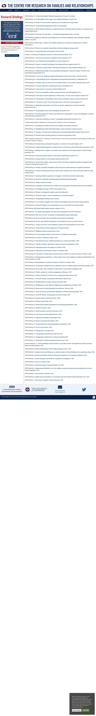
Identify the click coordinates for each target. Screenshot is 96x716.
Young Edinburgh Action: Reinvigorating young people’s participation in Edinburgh (60, 79)
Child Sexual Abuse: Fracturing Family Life (47, 365)
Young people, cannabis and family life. (47, 334)
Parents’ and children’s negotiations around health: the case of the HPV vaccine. (59, 221)
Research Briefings (77, 10)
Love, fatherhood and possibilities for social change (51, 61)
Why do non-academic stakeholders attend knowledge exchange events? (57, 48)
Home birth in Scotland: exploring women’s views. (50, 340)
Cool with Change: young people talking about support (52, 278)
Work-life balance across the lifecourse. (47, 311)
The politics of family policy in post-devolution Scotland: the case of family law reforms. (62, 254)
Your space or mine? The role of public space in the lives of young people (57, 102)
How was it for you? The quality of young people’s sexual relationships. (57, 215)
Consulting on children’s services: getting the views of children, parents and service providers (63, 265)
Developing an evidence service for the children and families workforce (56, 125)
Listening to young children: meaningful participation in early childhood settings (59, 67)
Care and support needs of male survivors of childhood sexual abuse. (56, 234)
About (17, 10)
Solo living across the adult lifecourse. (47, 314)
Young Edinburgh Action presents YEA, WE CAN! (50, 51)
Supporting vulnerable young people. (46, 317)
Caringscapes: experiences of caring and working (50, 337)
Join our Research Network (47, 10)
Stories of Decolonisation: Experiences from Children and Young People (57, 22)
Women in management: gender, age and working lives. (52, 192)
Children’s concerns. (41, 308)
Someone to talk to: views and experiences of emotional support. (55, 195)
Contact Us (90, 10)
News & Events (63, 10)
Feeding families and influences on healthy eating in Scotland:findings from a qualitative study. (63, 352)
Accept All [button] (82, 710)
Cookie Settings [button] (73, 710)
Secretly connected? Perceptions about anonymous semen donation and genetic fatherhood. (63, 167)
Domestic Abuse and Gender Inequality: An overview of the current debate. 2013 (59, 144)
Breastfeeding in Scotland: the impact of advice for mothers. (53, 262)
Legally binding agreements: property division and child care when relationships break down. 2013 (65, 147)
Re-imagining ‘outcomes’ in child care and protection (53, 54)
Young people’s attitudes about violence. (47, 198)
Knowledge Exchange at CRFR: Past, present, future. (51, 189)
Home (10, 10)
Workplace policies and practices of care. (48, 231)
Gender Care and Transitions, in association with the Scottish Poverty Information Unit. (60, 377)
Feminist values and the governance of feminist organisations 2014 (56, 135)
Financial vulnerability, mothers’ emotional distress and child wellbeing (56, 92)
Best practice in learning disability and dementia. (50, 288)
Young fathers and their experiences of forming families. (52, 228)
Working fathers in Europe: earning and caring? (49, 282)
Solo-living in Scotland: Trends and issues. (47, 380)
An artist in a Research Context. (45, 237)
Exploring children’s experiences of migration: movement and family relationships (60, 176)
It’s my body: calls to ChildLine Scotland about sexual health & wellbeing (57, 269)
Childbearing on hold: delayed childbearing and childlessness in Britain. (57, 285)
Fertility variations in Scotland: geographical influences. (52, 272)
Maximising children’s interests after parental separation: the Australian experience (59, 355)
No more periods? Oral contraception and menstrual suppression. (55, 218)
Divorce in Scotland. (41, 362)
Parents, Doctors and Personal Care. (46, 298)
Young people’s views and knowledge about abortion (51, 110)
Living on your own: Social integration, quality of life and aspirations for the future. (60, 224)
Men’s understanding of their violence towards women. (52, 349)
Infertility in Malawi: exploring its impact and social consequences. (55, 244)
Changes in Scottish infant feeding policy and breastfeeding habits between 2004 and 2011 (63, 132)
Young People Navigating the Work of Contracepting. (51, 26)
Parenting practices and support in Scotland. (48, 247)
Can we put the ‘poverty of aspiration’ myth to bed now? (52, 58)
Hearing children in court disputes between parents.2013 (52, 159)
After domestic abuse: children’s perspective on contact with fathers (56, 241)
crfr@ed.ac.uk (61, 392)
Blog (33, 10)
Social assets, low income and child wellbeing (49, 89)
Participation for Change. (43, 330)
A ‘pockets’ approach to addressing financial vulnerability (52, 86)
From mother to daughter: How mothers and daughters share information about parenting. (62, 202)
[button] (17, 10)
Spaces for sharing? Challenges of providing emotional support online (56, 64)
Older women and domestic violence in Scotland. (50, 250)
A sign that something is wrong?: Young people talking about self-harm (57, 119)
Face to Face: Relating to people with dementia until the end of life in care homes (59, 76)
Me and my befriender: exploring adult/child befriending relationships (56, 179)
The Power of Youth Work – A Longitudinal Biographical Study (54, 34)
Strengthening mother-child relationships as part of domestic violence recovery (59, 129)
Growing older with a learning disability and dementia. (52, 324)
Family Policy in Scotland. (42, 373)
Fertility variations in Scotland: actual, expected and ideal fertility (55, 275)
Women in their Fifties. (42, 301)
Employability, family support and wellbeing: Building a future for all (56, 19)
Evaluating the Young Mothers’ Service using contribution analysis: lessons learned (60, 99)
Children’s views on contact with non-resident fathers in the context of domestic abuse (61, 82)
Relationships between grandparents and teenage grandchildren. (55, 304)
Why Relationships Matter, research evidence (47, 208)
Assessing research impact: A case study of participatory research (55, 155)
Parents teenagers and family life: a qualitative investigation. (53, 358)
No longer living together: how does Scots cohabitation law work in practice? (58, 212)
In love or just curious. (42, 327)
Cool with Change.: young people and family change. (51, 295)
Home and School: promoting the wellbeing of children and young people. (57, 291)
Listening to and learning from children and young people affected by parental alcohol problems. (64, 185)
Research (26, 10)
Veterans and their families (43, 182)
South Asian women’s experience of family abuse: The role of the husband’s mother (60, 95)
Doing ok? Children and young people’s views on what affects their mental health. (60, 205)
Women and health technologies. (45, 321)
